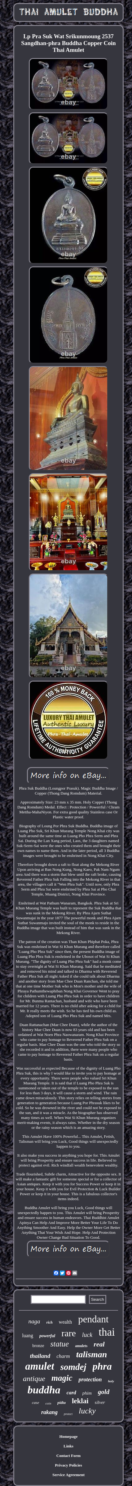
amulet (39, 1366)
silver (100, 1402)
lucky (87, 1410)
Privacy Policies (68, 1465)
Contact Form (68, 1455)
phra (102, 1366)
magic (62, 1378)
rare (68, 1333)
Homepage (68, 1436)
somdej (73, 1367)
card (71, 1393)
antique (34, 1379)
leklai (80, 1401)
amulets (81, 1346)
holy (111, 1381)
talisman (91, 1354)
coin (48, 1403)
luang (27, 1335)
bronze (38, 1345)
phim (87, 1393)
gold (103, 1392)
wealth (65, 1322)
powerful (47, 1336)
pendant (93, 1319)
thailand (40, 1356)
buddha (44, 1390)
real (99, 1344)
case (35, 1402)
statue (59, 1344)
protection (90, 1379)
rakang (49, 1412)
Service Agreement (68, 1474)
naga (34, 1321)
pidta (61, 1402)
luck (87, 1334)
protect (68, 1414)
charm (63, 1356)
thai (107, 1332)
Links (68, 1446)
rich (49, 1322)
